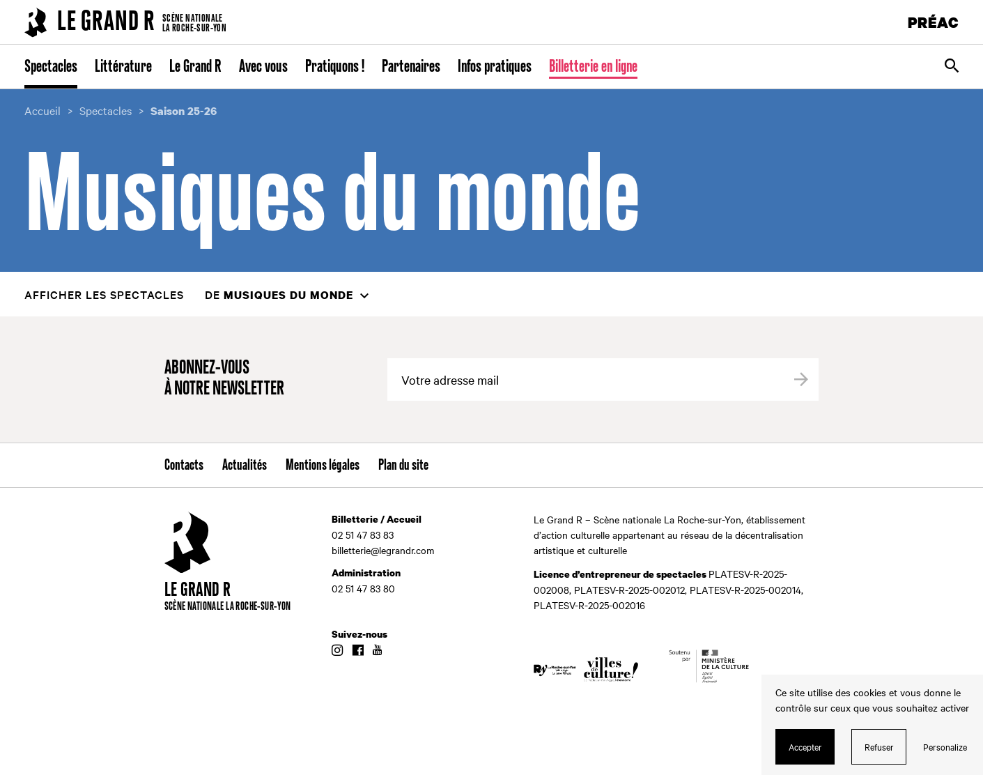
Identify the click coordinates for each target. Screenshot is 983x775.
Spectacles (50, 67)
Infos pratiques (495, 67)
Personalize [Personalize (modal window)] (945, 746)
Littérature (123, 67)
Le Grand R (195, 67)
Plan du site (403, 466)
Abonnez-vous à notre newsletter (224, 379)
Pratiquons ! (334, 67)
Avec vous (263, 67)
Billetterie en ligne (593, 67)
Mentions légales (322, 466)
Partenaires (411, 67)
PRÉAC (933, 22)
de (279, 294)
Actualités (244, 466)
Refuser (879, 746)
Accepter (805, 746)
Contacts (183, 466)
